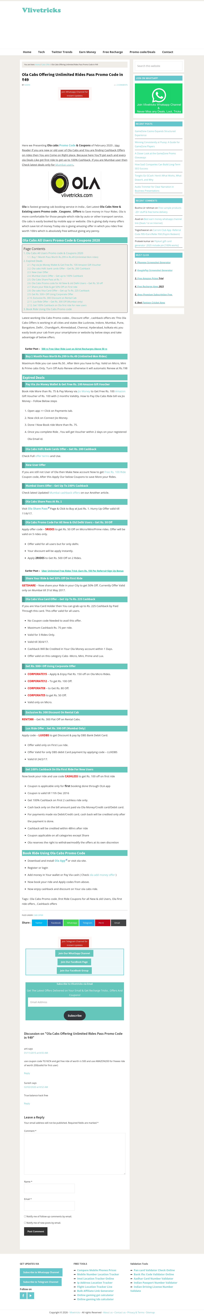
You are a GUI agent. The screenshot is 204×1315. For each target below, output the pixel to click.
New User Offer (40, 272)
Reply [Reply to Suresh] (27, 1103)
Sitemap (150, 1312)
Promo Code (67, 145)
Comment (30, 1130)
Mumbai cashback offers (64, 492)
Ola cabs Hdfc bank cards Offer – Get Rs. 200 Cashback (61, 268)
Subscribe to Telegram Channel (40, 1281)
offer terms (42, 456)
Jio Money (84, 391)
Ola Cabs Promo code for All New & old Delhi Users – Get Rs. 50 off (67, 283)
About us (108, 1312)
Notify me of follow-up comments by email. (49, 1216)
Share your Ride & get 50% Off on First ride (54, 286)
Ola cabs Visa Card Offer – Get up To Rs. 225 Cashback (60, 290)
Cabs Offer (38, 915)
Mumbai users (64, 165)
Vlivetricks (41, 9)
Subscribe (75, 1015)
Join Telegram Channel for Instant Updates (75, 943)
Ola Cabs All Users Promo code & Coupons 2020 (54, 253)
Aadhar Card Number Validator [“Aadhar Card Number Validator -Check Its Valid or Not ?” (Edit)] (153, 1278)
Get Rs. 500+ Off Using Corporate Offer (52, 294)
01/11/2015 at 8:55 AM (36, 1052)
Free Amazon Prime (147, 278)
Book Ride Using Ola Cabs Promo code (49, 309)
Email (28, 1199)
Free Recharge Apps (147, 286)
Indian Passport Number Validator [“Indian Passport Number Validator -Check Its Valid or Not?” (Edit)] (155, 1282)
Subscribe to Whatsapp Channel (41, 1272)
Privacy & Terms (135, 1312)
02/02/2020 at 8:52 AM (36, 1087)
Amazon (120, 391)
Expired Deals (34, 261)
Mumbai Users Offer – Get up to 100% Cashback (57, 275)
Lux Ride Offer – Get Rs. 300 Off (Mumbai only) (58, 301)
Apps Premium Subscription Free (155, 294)
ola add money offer (102, 875)
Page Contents (34, 249)
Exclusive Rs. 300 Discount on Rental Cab (54, 297)
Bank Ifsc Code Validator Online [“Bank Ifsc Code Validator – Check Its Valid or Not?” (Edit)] (154, 1274)
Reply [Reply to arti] (27, 1073)
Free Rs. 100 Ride (115, 472)
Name (28, 1181)
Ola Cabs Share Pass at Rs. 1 (47, 279)
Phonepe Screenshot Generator (154, 262)
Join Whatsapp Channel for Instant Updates (74, 93)
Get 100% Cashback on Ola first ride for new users (60, 305)
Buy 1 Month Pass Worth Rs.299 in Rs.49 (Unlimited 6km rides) (65, 257)
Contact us (120, 1312)
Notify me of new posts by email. (43, 1222)
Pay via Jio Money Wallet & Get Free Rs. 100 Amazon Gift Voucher (66, 264)
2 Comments (122, 85)
